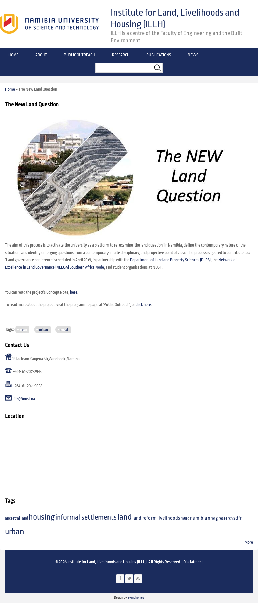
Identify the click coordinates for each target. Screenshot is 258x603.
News (193, 55)
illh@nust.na (24, 399)
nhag (213, 518)
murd (185, 518)
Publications (158, 55)
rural (64, 330)
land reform (144, 518)
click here (143, 305)
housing (42, 517)
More (249, 542)
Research (121, 55)
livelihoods (168, 518)
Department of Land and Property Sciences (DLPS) (170, 260)
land (23, 330)
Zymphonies (135, 597)
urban (43, 330)
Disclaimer (192, 562)
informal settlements (86, 517)
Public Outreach (79, 55)
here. (74, 292)
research (226, 518)
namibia (198, 518)
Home (13, 55)
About (41, 55)
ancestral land (16, 518)
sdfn (238, 518)
